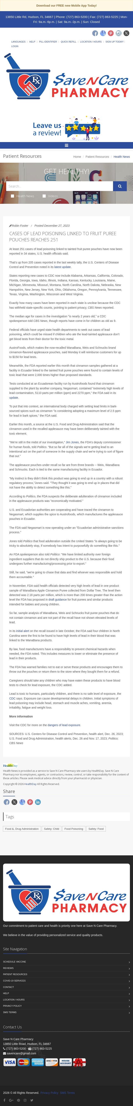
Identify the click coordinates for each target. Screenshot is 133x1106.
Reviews (8, 968)
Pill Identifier (48, 41)
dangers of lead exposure (64, 725)
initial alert (22, 631)
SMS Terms (9, 1012)
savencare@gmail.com (21, 1053)
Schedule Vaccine (14, 961)
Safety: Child (51, 828)
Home (77, 156)
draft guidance (58, 599)
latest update (62, 267)
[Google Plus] (11, 1100)
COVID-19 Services (14, 980)
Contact (8, 987)
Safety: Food (96, 828)
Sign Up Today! (115, 41)
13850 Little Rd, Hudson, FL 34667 (29, 17)
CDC (12, 698)
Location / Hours (91, 41)
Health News (22, 196)
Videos (50, 196)
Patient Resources (97, 156)
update (13, 397)
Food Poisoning (73, 828)
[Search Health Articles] (59, 186)
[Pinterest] (111, 33)
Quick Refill (68, 41)
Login (14, 46)
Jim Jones (72, 442)
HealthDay (30, 784)
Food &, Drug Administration (22, 828)
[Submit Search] (120, 186)
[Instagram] (118, 33)
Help (32, 41)
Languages (18, 41)
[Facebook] (95, 33)
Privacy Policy (12, 1006)
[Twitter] (126, 33)
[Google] (103, 33)
